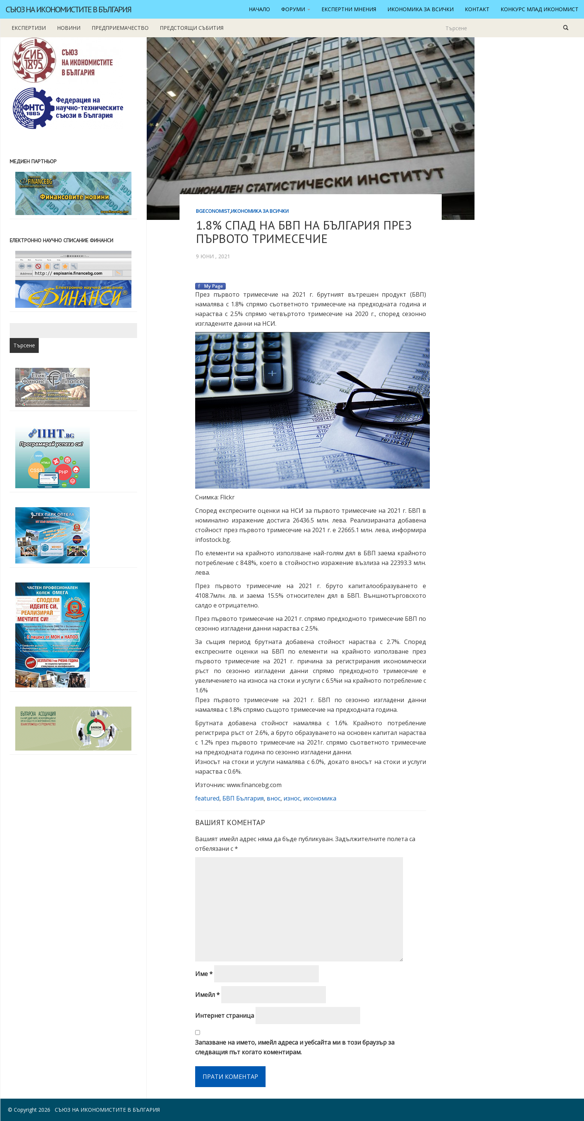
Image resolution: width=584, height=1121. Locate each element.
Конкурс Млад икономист (539, 9)
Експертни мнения (348, 9)
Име (204, 974)
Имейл (207, 995)
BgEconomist (213, 211)
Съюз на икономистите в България (68, 9)
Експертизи (29, 27)
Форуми (295, 9)
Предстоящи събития (191, 27)
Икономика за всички (420, 9)
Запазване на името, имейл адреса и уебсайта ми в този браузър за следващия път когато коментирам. (294, 1047)
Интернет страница (224, 1015)
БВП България (243, 798)
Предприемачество (120, 27)
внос (273, 798)
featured (207, 798)
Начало (259, 9)
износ (291, 798)
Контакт (477, 9)
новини (68, 27)
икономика (319, 798)
